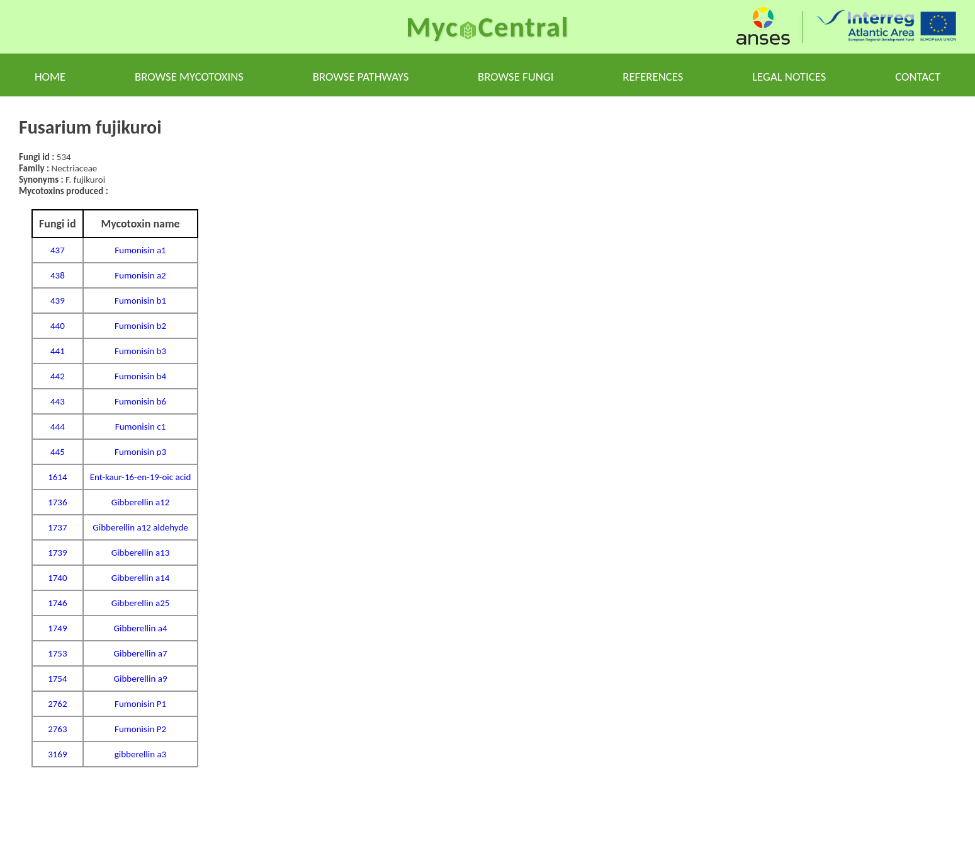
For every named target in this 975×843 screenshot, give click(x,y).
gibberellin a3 (141, 754)
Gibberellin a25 (140, 603)
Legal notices (789, 76)
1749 (57, 628)
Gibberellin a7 (140, 653)
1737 (57, 527)
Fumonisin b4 (140, 376)
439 (57, 300)
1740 (57, 577)
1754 (57, 678)
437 (57, 250)
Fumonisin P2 (140, 729)
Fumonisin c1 (140, 426)
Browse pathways (361, 76)
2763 (57, 729)
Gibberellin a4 (140, 628)
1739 (57, 552)
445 (57, 451)
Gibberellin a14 (140, 577)
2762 (57, 703)
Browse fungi (515, 76)
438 (57, 275)
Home (50, 76)
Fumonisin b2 (140, 325)
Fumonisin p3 (140, 451)
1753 (57, 653)
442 (57, 376)
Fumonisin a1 (140, 250)
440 (57, 325)
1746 (57, 603)
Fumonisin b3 (140, 351)
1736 (57, 502)
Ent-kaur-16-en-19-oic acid (140, 477)
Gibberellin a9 (140, 678)
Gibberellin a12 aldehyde (140, 527)
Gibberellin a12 (140, 502)
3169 (57, 754)
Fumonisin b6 (140, 401)
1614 (57, 477)
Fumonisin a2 (140, 275)
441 (57, 351)
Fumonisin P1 (140, 703)
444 (57, 426)
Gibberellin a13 (140, 552)
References (653, 76)
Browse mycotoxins (189, 76)
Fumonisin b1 (140, 300)
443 (57, 401)
